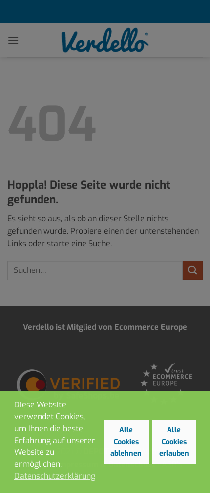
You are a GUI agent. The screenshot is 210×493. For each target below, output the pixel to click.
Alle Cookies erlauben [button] (174, 441)
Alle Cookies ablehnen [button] (126, 441)
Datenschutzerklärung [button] (54, 476)
